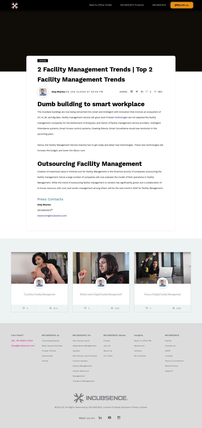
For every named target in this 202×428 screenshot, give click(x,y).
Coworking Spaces (50, 341)
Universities (47, 356)
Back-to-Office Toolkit (100, 5)
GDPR (167, 351)
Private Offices (49, 351)
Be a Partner (140, 356)
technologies (121, 117)
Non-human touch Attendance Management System (84, 346)
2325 (115, 309)
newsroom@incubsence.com (52, 216)
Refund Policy (171, 366)
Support (169, 371)
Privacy (107, 341)
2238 (176, 309)
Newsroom (139, 346)
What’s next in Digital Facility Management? (101, 295)
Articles (138, 351)
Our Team (108, 356)
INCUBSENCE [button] (159, 5)
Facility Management (82, 366)
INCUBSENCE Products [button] (132, 5)
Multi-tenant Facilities (52, 346)
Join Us (107, 346)
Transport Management (84, 381)
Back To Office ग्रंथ (142, 341)
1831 (158, 92)
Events (45, 361)
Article (42, 60)
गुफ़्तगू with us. (182, 5)
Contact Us (170, 346)
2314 (53, 309)
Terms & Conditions (174, 361)
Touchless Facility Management (39, 295)
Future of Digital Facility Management (162, 295)
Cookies (169, 356)
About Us (108, 351)
